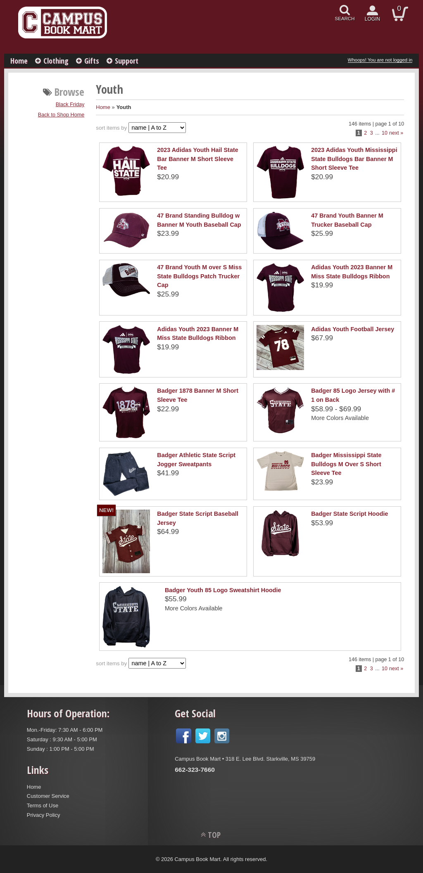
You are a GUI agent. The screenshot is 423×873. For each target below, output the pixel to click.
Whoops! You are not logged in (380, 59)
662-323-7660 (195, 769)
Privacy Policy (43, 815)
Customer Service (48, 796)
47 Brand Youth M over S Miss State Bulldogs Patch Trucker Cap (199, 276)
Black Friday (70, 104)
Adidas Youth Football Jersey (352, 329)
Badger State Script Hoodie (349, 513)
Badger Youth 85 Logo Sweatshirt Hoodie (223, 590)
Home (19, 61)
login (372, 19)
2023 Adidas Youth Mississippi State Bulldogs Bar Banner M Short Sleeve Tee (354, 159)
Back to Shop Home (61, 115)
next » (396, 133)
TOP (214, 834)
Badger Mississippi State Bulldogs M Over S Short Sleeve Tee (346, 464)
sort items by (111, 128)
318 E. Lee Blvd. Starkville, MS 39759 (270, 759)
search (345, 18)
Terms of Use (42, 805)
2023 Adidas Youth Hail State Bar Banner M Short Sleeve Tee (197, 159)
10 (384, 133)
